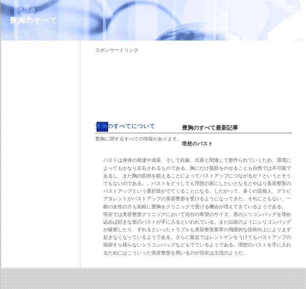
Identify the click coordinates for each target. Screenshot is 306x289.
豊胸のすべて (34, 20)
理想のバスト (197, 144)
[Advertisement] (135, 84)
